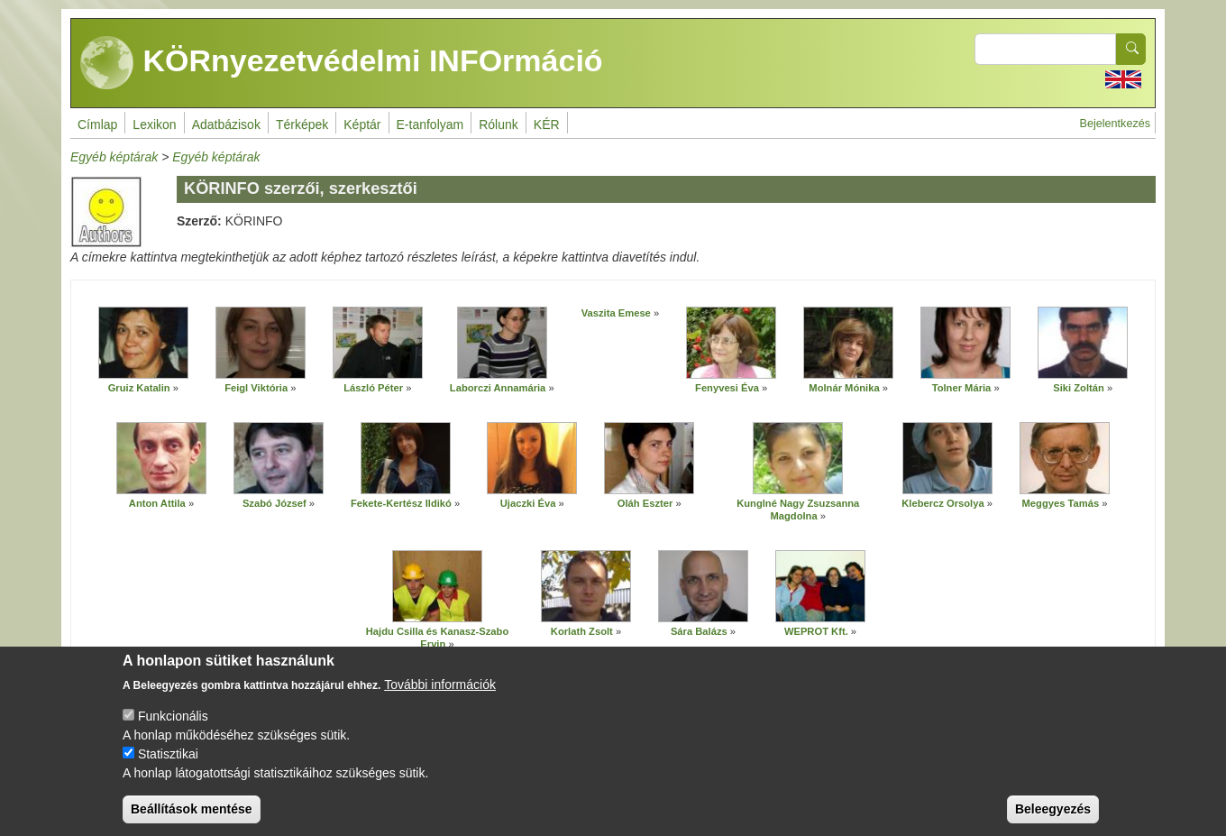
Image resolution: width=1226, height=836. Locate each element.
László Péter (373, 387)
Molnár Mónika (844, 387)
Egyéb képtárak (114, 157)
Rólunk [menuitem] (498, 124)
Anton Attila (157, 503)
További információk (440, 694)
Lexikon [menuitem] (154, 124)
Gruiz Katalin (139, 387)
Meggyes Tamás (1061, 503)
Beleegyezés (1053, 819)
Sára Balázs (699, 631)
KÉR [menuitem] (547, 124)
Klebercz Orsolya (942, 503)
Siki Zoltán (1078, 387)
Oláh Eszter (645, 503)
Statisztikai (168, 764)
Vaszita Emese (616, 313)
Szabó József (274, 503)
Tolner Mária (962, 387)
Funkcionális (173, 726)
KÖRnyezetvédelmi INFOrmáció (341, 63)
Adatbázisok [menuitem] (226, 124)
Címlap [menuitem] (97, 124)
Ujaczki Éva (528, 503)
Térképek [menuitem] (302, 124)
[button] (143, 342)
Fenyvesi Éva (727, 387)
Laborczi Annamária (498, 387)
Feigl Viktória (256, 387)
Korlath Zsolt (582, 631)
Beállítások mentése (191, 819)
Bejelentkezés (1115, 123)
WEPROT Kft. (816, 631)
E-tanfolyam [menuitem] (430, 124)
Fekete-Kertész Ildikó (401, 503)
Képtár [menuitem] (361, 124)
